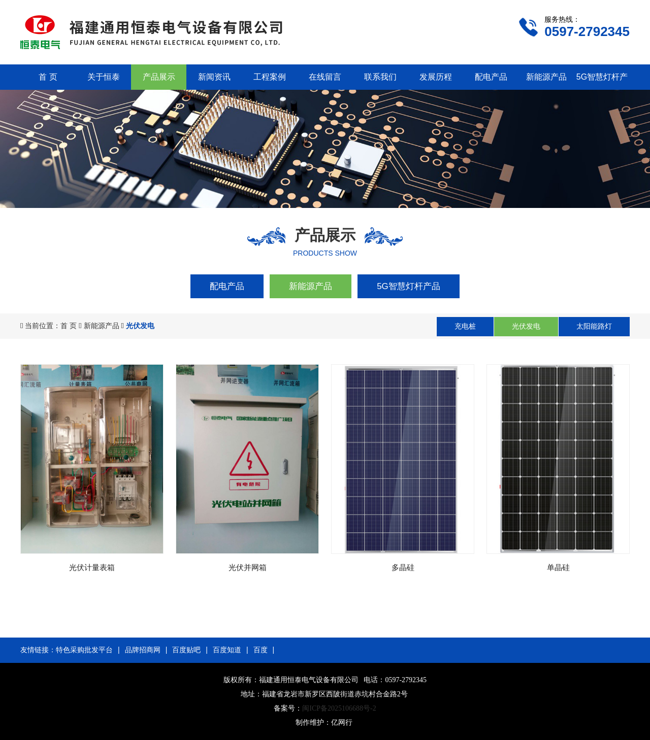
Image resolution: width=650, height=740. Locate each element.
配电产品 (491, 77)
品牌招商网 (142, 650)
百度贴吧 (186, 650)
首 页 (48, 77)
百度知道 (227, 650)
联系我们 (380, 77)
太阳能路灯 (594, 326)
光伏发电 (526, 326)
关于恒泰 (103, 77)
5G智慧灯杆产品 (408, 286)
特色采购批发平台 (84, 650)
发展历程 (435, 77)
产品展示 (159, 77)
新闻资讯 (214, 77)
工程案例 (269, 77)
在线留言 (325, 77)
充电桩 (465, 326)
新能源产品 (546, 77)
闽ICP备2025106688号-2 (339, 708)
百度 (260, 650)
